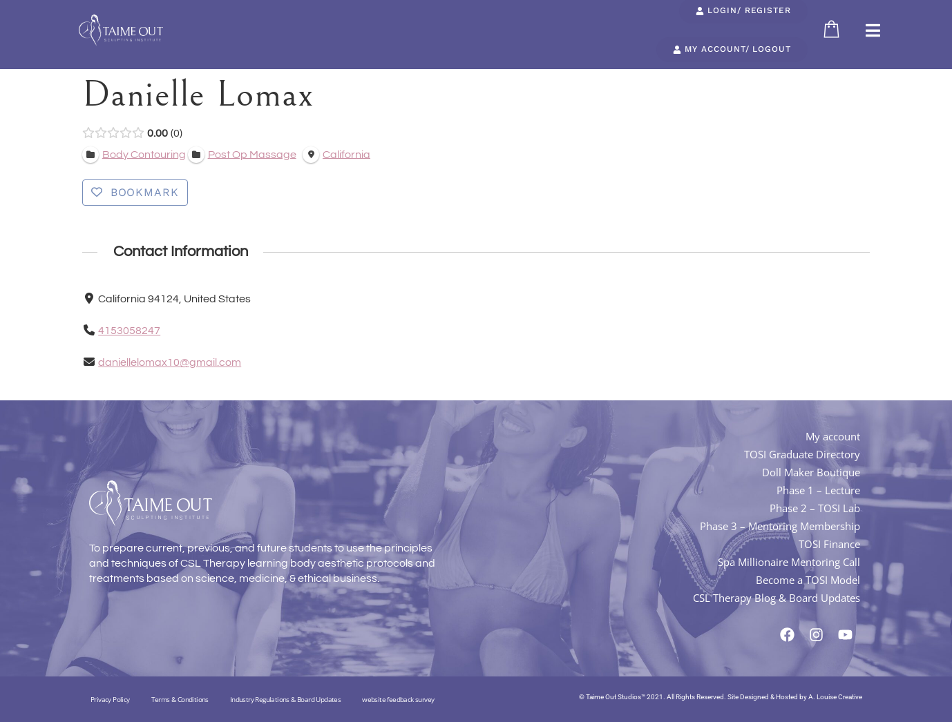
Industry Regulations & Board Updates (285, 699)
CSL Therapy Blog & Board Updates (776, 598)
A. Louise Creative (835, 697)
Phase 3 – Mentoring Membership (780, 526)
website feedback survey (398, 699)
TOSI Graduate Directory (802, 454)
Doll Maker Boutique (811, 472)
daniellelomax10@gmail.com (169, 362)
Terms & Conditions (180, 699)
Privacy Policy (110, 699)
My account (833, 436)
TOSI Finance (829, 544)
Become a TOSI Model (808, 580)
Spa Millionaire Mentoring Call (789, 562)
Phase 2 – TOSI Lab (815, 508)
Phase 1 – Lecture (818, 490)
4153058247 (129, 330)
